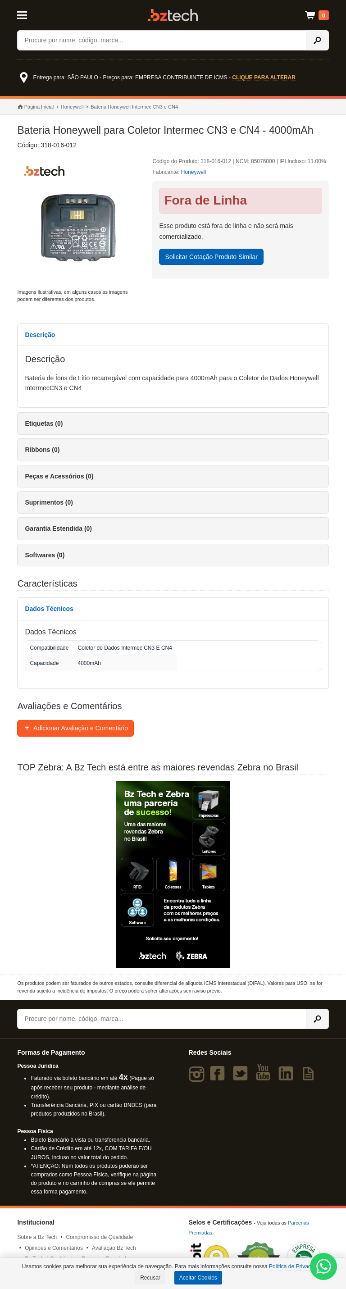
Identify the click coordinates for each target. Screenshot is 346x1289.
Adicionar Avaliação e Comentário (75, 728)
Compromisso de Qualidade (99, 1237)
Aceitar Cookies (198, 1278)
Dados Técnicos (49, 608)
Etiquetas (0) (44, 423)
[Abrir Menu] (38, 14)
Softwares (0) (44, 555)
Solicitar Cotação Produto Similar (211, 256)
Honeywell (72, 106)
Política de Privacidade (296, 1266)
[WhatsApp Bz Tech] (323, 1268)
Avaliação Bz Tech (114, 1248)
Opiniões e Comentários (54, 1248)
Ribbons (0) (42, 449)
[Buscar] (161, 40)
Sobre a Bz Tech (37, 1237)
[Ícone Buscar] (317, 40)
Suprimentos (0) (49, 502)
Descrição (40, 334)
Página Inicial (35, 107)
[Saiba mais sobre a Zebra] (172, 874)
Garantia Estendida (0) (58, 528)
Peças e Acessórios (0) (59, 476)
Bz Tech (173, 15)
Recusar (150, 1278)
